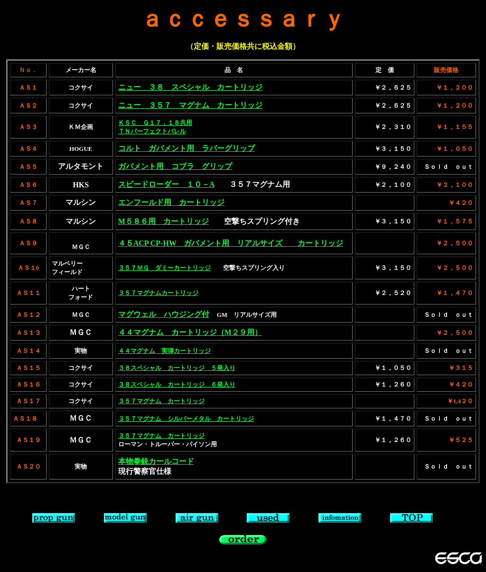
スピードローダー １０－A (166, 184)
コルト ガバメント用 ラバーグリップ (186, 148)
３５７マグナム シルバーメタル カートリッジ (186, 418)
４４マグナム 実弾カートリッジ (164, 350)
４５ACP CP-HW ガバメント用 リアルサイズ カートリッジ (231, 243)
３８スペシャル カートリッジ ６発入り (176, 384)
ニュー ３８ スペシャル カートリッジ (190, 87)
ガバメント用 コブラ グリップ (175, 166)
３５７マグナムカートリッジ (158, 292)
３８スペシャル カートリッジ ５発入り (176, 367)
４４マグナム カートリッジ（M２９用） (190, 332)
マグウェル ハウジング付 (163, 314)
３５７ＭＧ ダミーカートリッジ (164, 267)
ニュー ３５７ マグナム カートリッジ (190, 105)
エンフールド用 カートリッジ (171, 202)
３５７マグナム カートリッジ (161, 401)
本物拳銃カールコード (156, 461)
